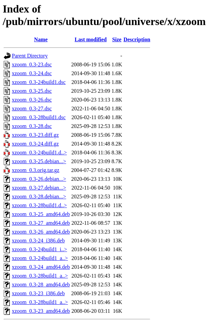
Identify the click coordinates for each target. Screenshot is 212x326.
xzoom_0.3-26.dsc (32, 100)
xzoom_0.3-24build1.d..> (39, 152)
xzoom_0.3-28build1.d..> (39, 205)
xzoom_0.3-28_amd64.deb (41, 284)
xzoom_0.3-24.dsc (32, 73)
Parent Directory (30, 56)
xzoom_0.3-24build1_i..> (39, 249)
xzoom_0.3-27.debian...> (39, 188)
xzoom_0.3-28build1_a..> (40, 276)
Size (117, 39)
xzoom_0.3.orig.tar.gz (35, 170)
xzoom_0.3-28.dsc (32, 126)
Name (41, 39)
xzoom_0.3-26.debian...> (39, 179)
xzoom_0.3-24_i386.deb (38, 240)
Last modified (91, 39)
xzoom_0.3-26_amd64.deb (41, 232)
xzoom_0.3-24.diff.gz (35, 144)
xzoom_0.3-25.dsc (32, 91)
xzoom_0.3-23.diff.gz (35, 135)
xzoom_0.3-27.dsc (32, 108)
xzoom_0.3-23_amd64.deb (41, 311)
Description (136, 39)
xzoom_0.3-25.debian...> (39, 161)
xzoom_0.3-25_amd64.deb (41, 214)
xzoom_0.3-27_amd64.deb (41, 223)
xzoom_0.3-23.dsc (32, 64)
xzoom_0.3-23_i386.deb (38, 293)
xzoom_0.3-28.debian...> (39, 196)
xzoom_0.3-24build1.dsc (39, 82)
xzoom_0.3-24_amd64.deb (41, 267)
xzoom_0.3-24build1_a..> (40, 258)
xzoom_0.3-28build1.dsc (39, 117)
